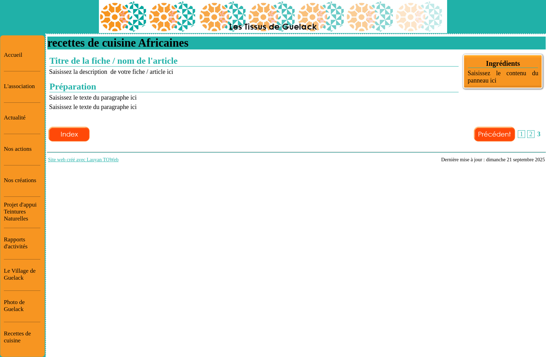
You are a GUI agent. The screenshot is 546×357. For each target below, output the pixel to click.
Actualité (14, 117)
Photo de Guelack (14, 305)
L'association (19, 86)
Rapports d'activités (16, 243)
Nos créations (20, 180)
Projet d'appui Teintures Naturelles (20, 211)
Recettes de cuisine (17, 337)
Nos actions (18, 149)
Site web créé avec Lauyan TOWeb (83, 159)
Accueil (13, 55)
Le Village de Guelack (20, 274)
